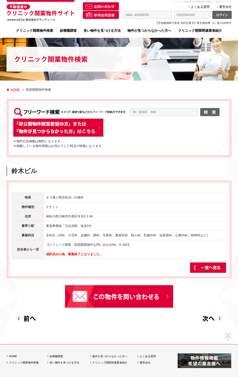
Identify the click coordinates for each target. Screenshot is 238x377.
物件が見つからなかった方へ (149, 31)
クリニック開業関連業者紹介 (200, 31)
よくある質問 (200, 7)
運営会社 (225, 7)
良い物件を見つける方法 (102, 31)
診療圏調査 (68, 31)
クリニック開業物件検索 (34, 31)
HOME (15, 89)
